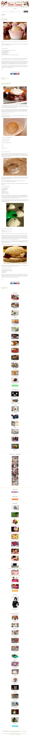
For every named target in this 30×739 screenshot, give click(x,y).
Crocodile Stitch (18, 733)
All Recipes (15, 385)
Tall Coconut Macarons (6, 83)
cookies (5, 77)
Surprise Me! (15, 590)
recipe (7, 78)
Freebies (19, 734)
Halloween (11, 734)
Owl (7, 733)
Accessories (21, 733)
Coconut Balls (4, 19)
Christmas (9, 733)
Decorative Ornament (13, 733)
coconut (3, 77)
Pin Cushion (13, 734)
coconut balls (5, 78)
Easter (26, 733)
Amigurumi (17, 734)
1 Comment (3, 79)
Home (24, 733)
